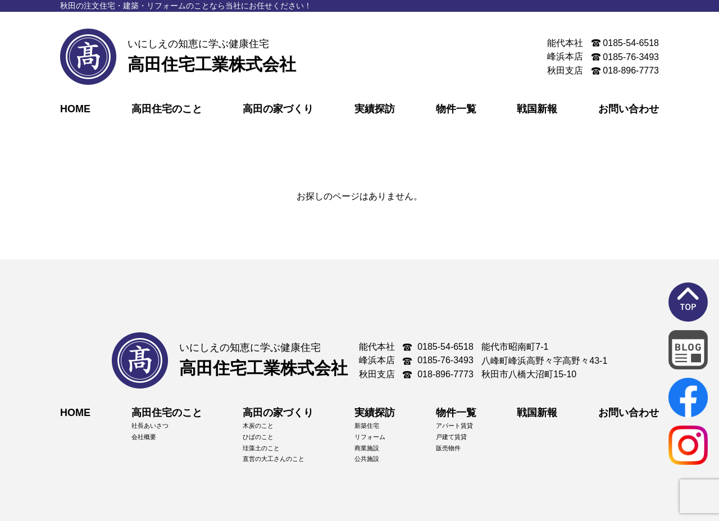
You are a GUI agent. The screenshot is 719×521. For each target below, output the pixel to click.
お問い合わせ (628, 109)
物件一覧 (456, 109)
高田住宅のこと (166, 109)
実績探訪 (374, 109)
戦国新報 (537, 109)
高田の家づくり (278, 109)
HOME (75, 109)
